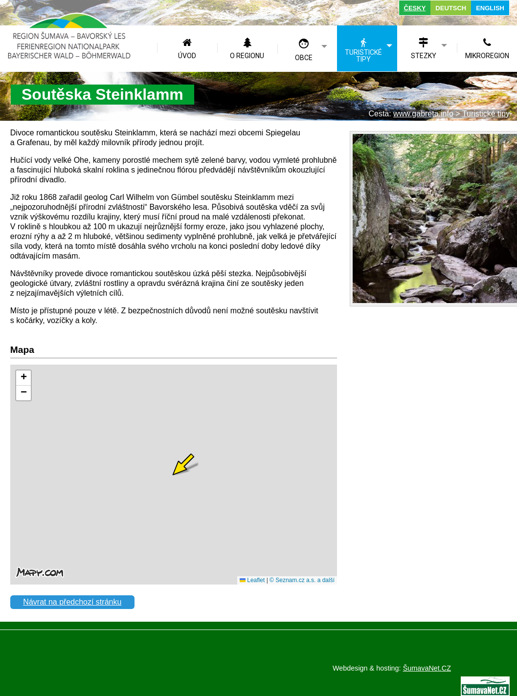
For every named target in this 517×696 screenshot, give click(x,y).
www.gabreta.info (423, 113)
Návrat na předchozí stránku (72, 602)
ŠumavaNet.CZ (427, 668)
